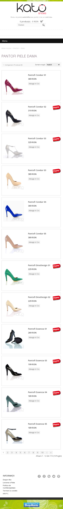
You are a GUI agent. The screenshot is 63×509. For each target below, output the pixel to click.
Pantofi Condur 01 (37, 75)
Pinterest (58, 476)
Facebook (39, 476)
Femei (23, 48)
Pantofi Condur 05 (37, 233)
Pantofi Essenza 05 (37, 424)
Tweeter (53, 476)
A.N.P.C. (6, 493)
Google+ (44, 476)
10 (42, 452)
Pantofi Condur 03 (37, 138)
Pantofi (16, 48)
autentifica (27, 17)
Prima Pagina (6, 48)
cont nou (48, 17)
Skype (48, 476)
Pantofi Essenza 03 (37, 360)
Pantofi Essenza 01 (37, 328)
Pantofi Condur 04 (37, 202)
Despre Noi (7, 480)
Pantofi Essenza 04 (37, 392)
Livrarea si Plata (9, 482)
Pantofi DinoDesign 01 (39, 265)
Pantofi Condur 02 (37, 106)
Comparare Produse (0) (13, 65)
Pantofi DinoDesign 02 (39, 297)
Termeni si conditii (10, 491)
